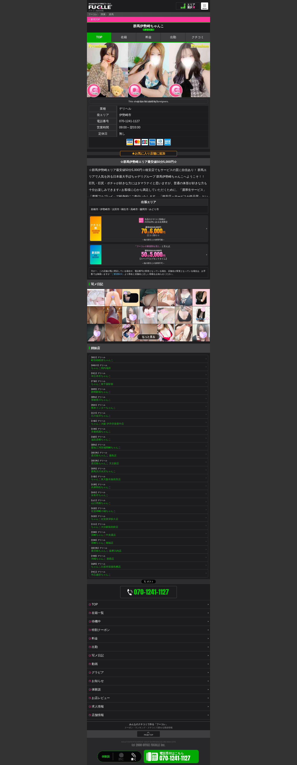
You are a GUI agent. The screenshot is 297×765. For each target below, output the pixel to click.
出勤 (173, 37)
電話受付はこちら (174, 757)
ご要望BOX (117, 274)
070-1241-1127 (129, 121)
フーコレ (92, 14)
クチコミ (198, 37)
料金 (148, 37)
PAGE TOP (148, 735)
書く (133, 759)
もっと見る (148, 336)
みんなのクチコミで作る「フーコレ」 (148, 724)
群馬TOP (95, 19)
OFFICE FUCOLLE (151, 745)
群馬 (111, 14)
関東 (103, 14)
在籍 (124, 37)
